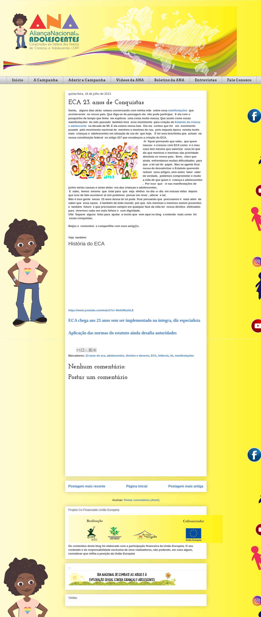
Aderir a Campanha (87, 80)
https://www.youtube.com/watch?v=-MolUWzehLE (101, 310)
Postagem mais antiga (185, 486)
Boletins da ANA (169, 80)
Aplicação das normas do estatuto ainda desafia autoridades (122, 333)
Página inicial (136, 486)
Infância (163, 355)
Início (17, 80)
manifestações (177, 110)
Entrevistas (206, 80)
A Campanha (46, 80)
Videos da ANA (130, 80)
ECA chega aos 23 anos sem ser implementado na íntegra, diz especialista (134, 320)
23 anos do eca (95, 355)
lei (171, 355)
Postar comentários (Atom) (141, 500)
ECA (154, 355)
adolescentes (115, 355)
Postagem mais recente (86, 486)
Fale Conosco (239, 80)
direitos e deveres (137, 355)
